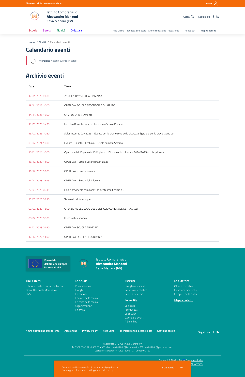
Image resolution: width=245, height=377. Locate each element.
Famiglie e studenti (135, 286)
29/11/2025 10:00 (39, 105)
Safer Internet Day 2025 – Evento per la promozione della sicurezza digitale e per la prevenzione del (119, 133)
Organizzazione (83, 306)
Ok (181, 368)
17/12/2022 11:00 (39, 237)
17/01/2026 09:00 (39, 96)
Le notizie (130, 306)
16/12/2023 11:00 (39, 162)
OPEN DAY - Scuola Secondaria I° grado (86, 162)
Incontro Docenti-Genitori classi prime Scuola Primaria (93, 124)
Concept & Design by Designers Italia (181, 360)
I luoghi (79, 290)
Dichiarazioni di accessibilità (136, 331)
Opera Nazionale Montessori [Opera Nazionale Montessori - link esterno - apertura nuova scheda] (41, 290)
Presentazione (83, 286)
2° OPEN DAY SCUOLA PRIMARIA (83, 96)
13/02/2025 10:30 (39, 133)
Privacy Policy (90, 331)
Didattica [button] (76, 30)
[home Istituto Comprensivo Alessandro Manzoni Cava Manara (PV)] (52, 16)
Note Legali (109, 331)
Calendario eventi (60, 42)
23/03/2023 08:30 (39, 199)
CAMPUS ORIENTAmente (78, 115)
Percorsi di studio (134, 294)
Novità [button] (61, 30)
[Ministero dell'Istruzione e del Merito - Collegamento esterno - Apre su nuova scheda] (44, 3)
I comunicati (131, 310)
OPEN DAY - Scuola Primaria (79, 171)
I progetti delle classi (185, 294)
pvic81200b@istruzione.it (125, 347)
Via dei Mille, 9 (109, 343)
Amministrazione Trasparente (43, 331)
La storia (80, 310)
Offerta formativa (183, 286)
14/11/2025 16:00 (39, 115)
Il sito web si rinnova (75, 218)
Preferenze (167, 368)
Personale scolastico (136, 290)
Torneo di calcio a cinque (77, 199)
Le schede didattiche (185, 290)
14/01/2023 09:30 (39, 227)
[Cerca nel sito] (188, 16)
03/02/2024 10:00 (39, 143)
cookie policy (107, 370)
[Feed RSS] (217, 16)
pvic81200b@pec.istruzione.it (158, 347)
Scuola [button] (33, 30)
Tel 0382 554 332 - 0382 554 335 (88, 347)
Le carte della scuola (86, 302)
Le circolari (130, 314)
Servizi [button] (47, 30)
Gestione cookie (166, 331)
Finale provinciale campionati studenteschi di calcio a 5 (94, 190)
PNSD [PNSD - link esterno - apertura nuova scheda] (29, 294)
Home (32, 42)
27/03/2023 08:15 (39, 190)
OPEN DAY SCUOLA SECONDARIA (83, 237)
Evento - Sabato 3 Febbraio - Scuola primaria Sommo (93, 143)
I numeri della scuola (86, 298)
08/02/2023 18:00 (39, 218)
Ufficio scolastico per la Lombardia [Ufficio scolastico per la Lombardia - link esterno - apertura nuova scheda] (44, 286)
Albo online (131, 321)
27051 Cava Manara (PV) (130, 343)
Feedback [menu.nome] (190, 30)
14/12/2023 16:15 (39, 180)
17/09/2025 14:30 (39, 124)
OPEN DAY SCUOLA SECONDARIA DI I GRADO (90, 105)
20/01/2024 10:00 (39, 152)
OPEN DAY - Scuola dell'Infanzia (82, 180)
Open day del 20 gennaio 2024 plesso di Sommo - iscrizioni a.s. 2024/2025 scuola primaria (114, 152)
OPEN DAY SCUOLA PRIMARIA (81, 227)
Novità (42, 42)
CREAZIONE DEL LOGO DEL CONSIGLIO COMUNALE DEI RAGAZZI (101, 209)
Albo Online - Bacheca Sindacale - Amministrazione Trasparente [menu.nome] (146, 30)
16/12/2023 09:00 (39, 171)
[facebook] (213, 16)
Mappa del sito (208, 30)
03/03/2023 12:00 (39, 209)
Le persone (81, 294)
